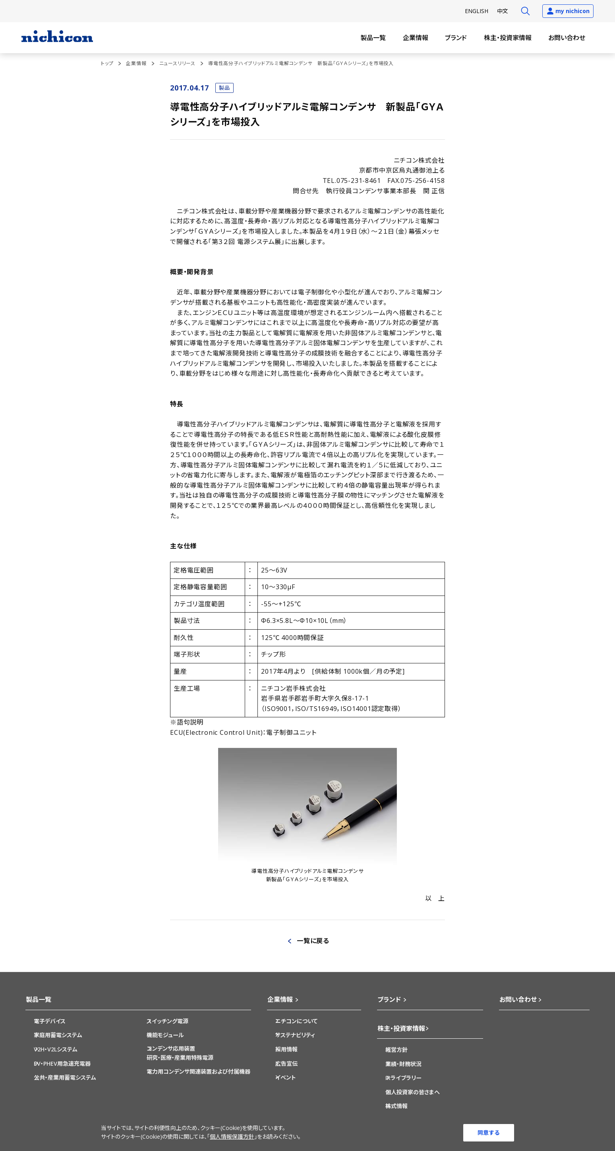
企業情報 (415, 37)
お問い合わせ (566, 37)
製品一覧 (373, 37)
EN (476, 11)
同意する (489, 1132)
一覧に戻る (313, 940)
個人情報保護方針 (232, 1137)
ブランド (456, 37)
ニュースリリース (177, 63)
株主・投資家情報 (508, 37)
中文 (502, 11)
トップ (107, 63)
